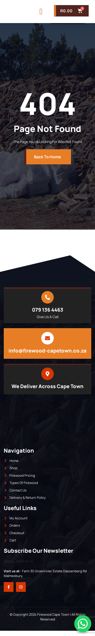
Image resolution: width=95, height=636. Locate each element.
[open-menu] (41, 14)
